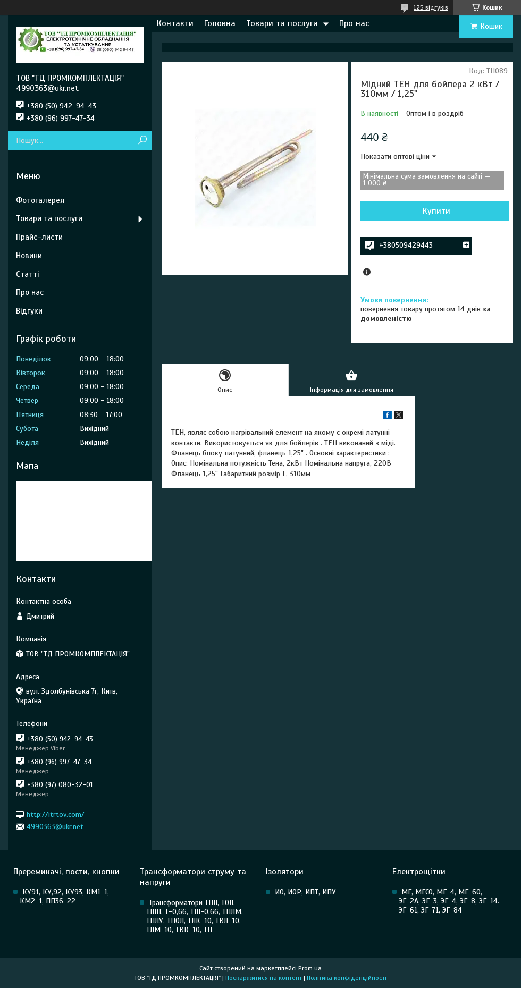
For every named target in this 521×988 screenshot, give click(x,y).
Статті (27, 274)
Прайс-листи (39, 237)
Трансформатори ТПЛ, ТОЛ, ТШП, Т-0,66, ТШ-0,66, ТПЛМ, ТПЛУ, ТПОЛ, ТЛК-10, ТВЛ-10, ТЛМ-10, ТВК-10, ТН (194, 916)
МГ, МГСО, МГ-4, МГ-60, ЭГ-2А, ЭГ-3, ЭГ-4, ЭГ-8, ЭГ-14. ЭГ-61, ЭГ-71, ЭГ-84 (449, 901)
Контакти (175, 23)
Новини (29, 255)
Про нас (354, 23)
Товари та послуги (282, 23)
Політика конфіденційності (346, 978)
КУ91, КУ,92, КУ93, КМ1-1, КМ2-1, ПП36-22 (64, 897)
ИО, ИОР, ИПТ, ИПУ (305, 892)
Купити (436, 211)
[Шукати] (142, 140)
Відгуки (29, 311)
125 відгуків (431, 7)
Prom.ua (310, 968)
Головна (220, 23)
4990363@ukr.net (55, 826)
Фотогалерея (40, 200)
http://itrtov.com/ (56, 813)
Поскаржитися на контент (263, 978)
